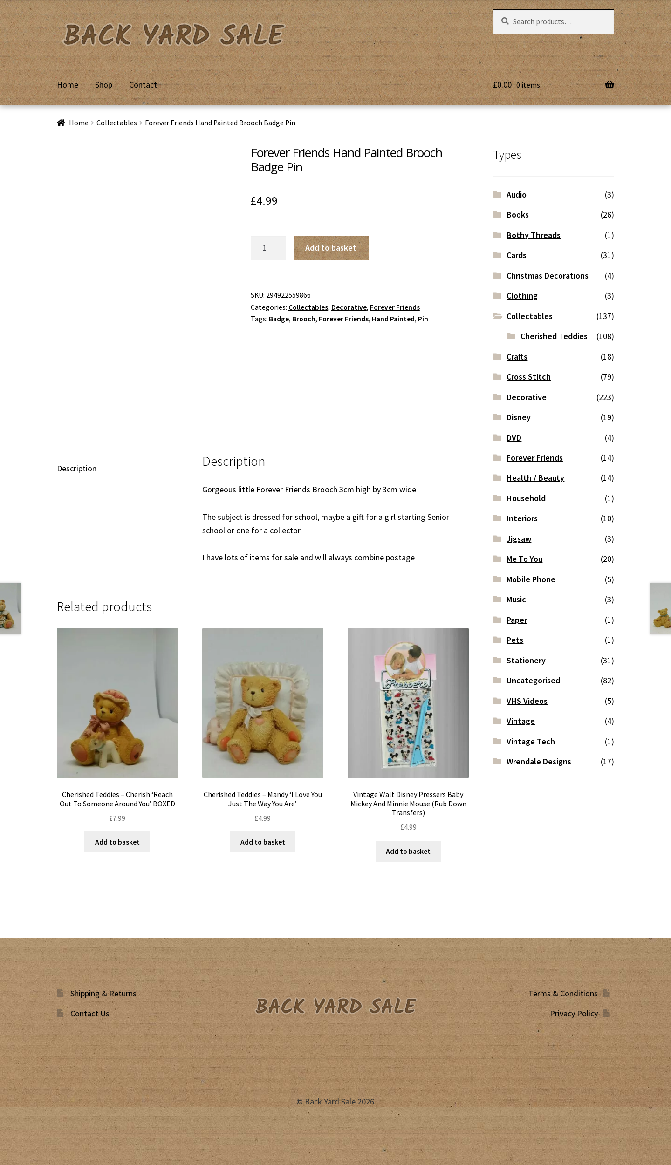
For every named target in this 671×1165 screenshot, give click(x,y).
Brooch (303, 318)
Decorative (349, 307)
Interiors (522, 518)
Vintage (521, 720)
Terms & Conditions (563, 993)
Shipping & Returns (103, 993)
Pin (423, 318)
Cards (517, 255)
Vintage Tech (531, 741)
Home (67, 84)
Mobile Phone (531, 579)
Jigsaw (519, 538)
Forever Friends (395, 307)
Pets (515, 639)
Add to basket (330, 247)
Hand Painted (393, 318)
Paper (517, 619)
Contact (143, 84)
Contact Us (90, 1013)
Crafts (517, 356)
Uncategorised (533, 680)
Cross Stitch (529, 376)
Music (516, 599)
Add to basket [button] (117, 842)
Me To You (524, 558)
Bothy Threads (534, 235)
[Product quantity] (268, 247)
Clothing (522, 295)
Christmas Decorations (548, 275)
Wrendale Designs (539, 761)
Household (526, 498)
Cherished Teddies (554, 336)
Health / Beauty (535, 477)
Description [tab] (76, 468)
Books (518, 214)
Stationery (526, 660)
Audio (517, 194)
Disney (519, 417)
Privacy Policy (574, 1013)
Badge (279, 318)
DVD (514, 437)
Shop (103, 84)
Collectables (116, 122)
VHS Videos (527, 700)
